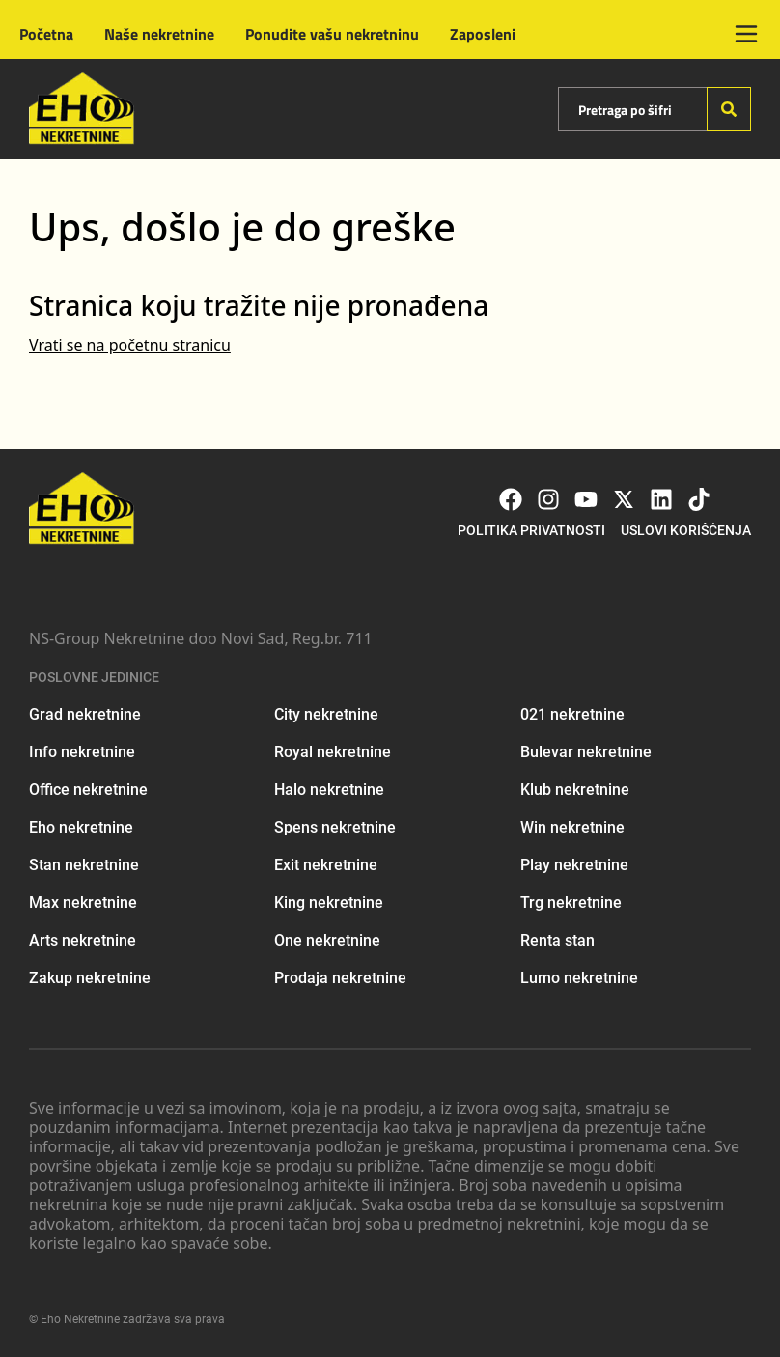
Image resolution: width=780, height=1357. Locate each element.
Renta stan (557, 940)
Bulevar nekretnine (586, 752)
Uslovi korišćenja (686, 530)
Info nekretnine (82, 752)
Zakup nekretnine (90, 978)
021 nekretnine (572, 714)
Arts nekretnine (82, 940)
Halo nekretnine (329, 789)
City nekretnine (326, 714)
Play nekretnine (574, 865)
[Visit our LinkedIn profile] (661, 499)
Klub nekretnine (574, 789)
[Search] (729, 109)
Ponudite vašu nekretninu (332, 33)
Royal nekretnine (332, 752)
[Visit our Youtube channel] (586, 499)
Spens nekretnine (335, 827)
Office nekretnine (88, 789)
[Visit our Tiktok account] (698, 499)
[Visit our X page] (623, 499)
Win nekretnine (572, 827)
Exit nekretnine (325, 865)
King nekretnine (328, 902)
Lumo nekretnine (579, 978)
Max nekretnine (83, 902)
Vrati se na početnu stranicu (130, 344)
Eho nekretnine (81, 827)
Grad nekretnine (85, 714)
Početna (46, 33)
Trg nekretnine (571, 902)
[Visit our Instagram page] (548, 499)
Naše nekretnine (159, 33)
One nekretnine (327, 940)
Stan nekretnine (84, 865)
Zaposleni (482, 33)
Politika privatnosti (531, 530)
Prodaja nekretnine (340, 978)
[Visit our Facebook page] (510, 499)
